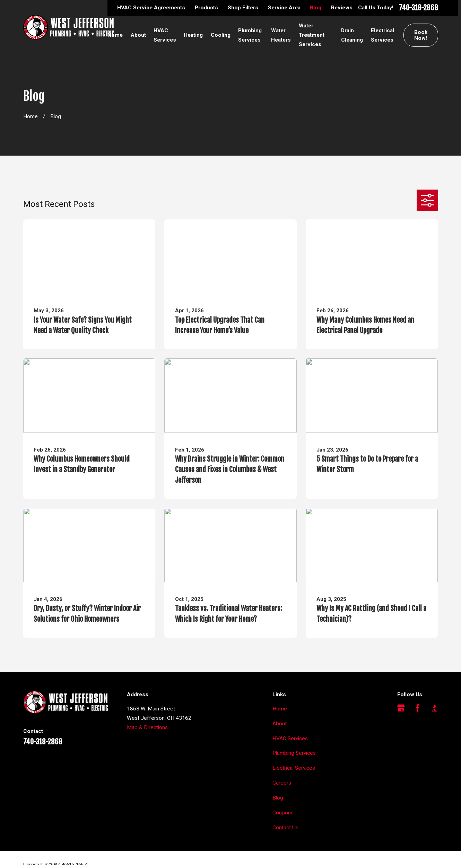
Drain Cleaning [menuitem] (352, 35)
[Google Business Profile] (401, 708)
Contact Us (285, 827)
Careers (281, 783)
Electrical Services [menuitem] (382, 35)
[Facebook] (417, 708)
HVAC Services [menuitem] (165, 35)
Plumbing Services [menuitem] (250, 35)
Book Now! (420, 35)
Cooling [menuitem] (220, 35)
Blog (315, 8)
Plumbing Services (294, 753)
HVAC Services (290, 738)
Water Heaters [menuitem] (281, 35)
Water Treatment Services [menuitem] (311, 35)
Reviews (342, 8)
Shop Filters (243, 8)
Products (206, 8)
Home (279, 709)
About (279, 723)
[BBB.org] (434, 708)
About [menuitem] (138, 35)
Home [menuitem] (115, 35)
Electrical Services (293, 768)
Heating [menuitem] (193, 35)
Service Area (284, 8)
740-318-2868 (418, 8)
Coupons (283, 813)
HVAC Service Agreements (151, 8)
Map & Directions (147, 727)
